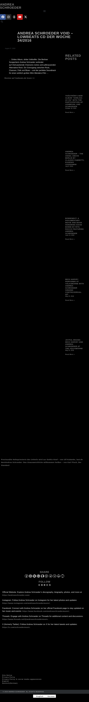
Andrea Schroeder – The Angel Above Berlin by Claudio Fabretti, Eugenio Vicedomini (74, 158)
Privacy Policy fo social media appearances (22, 679)
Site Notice (7, 675)
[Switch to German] (50, 696)
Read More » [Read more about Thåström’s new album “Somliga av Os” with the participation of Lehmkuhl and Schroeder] (70, 112)
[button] (44, 11)
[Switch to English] (38, 696)
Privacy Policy (8, 677)
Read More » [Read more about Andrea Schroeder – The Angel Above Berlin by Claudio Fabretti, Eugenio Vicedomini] (70, 170)
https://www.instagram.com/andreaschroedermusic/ (26, 603)
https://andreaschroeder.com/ (15, 595)
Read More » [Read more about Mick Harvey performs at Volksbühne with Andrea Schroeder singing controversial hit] (70, 300)
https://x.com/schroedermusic (16, 627)
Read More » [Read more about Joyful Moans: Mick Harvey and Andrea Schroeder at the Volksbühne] (70, 354)
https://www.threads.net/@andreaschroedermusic (25, 619)
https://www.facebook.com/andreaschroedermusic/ (45, 611)
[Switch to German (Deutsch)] (44, 683)
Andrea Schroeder (10, 6)
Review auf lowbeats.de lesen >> (20, 78)
